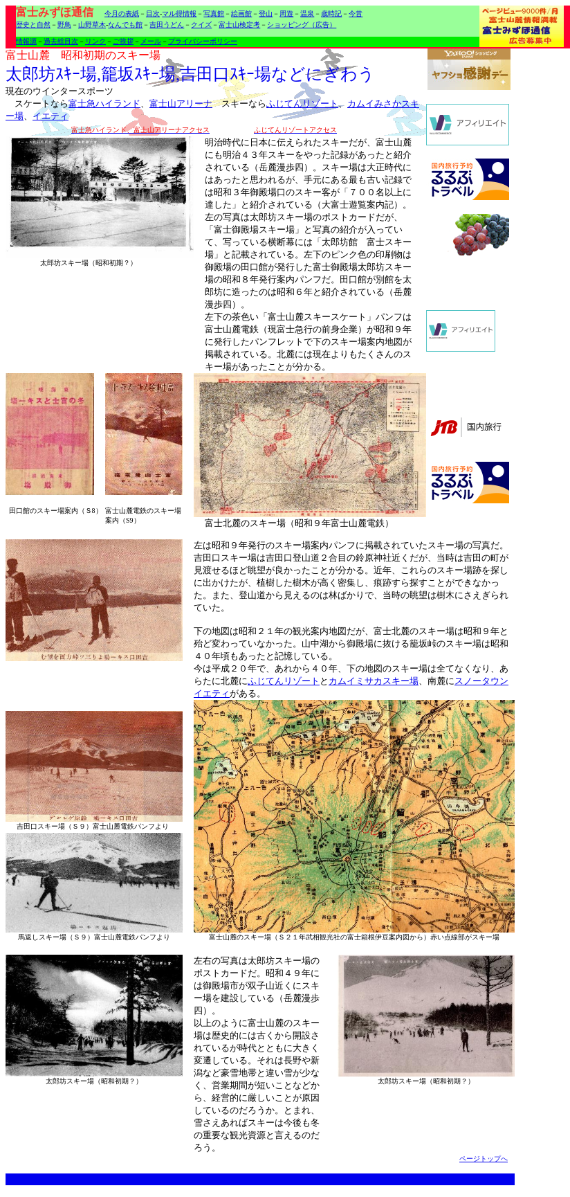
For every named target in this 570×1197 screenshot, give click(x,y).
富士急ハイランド (104, 103)
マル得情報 (179, 13)
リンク (95, 41)
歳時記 (331, 13)
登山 (266, 13)
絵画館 (241, 13)
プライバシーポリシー (202, 41)
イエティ (50, 116)
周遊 (286, 13)
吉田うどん (166, 24)
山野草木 (92, 24)
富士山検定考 (239, 24)
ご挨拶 (123, 41)
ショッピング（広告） (301, 24)
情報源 (26, 41)
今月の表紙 (121, 13)
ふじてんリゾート (302, 103)
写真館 (213, 13)
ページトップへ (483, 1158)
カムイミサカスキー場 (374, 681)
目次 (153, 13)
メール (150, 41)
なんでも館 (125, 24)
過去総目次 (61, 41)
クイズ (201, 24)
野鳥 (64, 24)
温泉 (307, 13)
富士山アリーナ (180, 103)
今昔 (355, 13)
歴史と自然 (33, 24)
